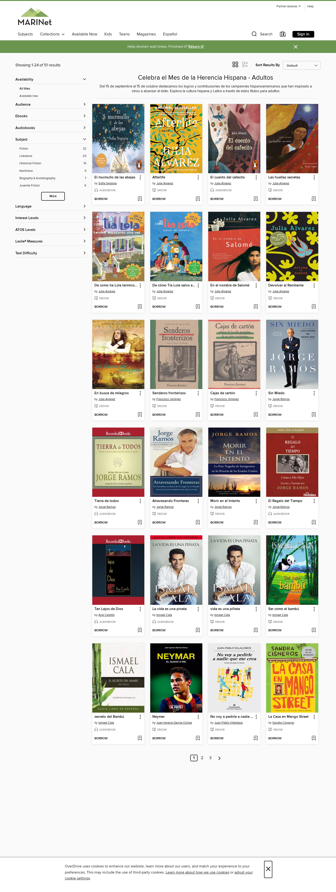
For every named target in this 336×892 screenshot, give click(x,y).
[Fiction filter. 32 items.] (52, 148)
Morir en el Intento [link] (225, 501)
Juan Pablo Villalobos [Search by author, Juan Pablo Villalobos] (228, 723)
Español (170, 34)
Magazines (146, 34)
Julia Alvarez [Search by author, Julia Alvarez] (164, 183)
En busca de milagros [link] (111, 393)
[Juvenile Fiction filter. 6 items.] (52, 185)
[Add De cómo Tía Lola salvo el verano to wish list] (198, 307)
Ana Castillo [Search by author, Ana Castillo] (106, 615)
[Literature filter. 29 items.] (52, 156)
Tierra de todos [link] (106, 501)
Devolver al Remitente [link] (286, 285)
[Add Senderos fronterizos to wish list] (198, 415)
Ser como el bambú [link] (283, 609)
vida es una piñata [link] (225, 609)
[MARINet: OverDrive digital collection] (35, 16)
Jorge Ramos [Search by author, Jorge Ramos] (281, 399)
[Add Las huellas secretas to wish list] (314, 199)
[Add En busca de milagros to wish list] (140, 415)
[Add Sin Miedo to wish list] (314, 415)
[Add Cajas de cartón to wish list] (256, 415)
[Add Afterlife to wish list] (198, 199)
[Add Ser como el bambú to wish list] (314, 631)
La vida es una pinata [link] (169, 609)
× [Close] (268, 869)
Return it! (196, 46)
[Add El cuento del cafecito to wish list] (256, 199)
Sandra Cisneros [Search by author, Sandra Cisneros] (283, 723)
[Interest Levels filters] (50, 218)
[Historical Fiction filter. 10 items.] (52, 163)
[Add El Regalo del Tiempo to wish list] (314, 523)
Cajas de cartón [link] (222, 393)
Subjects (25, 34)
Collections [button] (52, 34)
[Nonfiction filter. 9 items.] (52, 171)
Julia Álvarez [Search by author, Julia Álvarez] (222, 183)
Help (310, 6)
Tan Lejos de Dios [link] (108, 609)
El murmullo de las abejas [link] (114, 177)
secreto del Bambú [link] (109, 717)
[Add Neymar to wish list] (198, 739)
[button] (289, 6)
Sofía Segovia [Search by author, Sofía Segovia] (107, 183)
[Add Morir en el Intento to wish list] (256, 523)
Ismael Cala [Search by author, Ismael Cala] (164, 615)
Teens (124, 34)
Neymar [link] (158, 717)
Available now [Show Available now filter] (28, 96)
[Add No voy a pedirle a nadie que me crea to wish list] (256, 739)
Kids (108, 34)
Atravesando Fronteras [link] (170, 501)
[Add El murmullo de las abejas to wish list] (140, 199)
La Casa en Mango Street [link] (288, 717)
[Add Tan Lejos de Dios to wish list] (140, 631)
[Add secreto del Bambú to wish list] (140, 739)
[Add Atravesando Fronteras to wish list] (198, 523)
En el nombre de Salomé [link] (229, 285)
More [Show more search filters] (53, 196)
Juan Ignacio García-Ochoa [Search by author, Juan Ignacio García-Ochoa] (174, 723)
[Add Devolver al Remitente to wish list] (314, 307)
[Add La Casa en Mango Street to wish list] (314, 739)
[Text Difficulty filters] (50, 253)
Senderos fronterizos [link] (169, 393)
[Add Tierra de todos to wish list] (140, 523)
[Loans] (283, 35)
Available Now (84, 34)
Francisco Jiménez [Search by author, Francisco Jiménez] (168, 399)
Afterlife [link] (158, 177)
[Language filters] (50, 206)
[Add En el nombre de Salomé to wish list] (256, 307)
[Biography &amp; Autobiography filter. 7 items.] (52, 178)
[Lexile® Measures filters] (50, 241)
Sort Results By (268, 65)
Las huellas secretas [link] (284, 177)
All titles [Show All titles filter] (24, 89)
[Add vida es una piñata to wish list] (256, 631)
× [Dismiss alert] (295, 47)
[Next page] (219, 758)
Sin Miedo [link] (276, 393)
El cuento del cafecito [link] (227, 177)
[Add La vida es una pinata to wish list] (198, 631)
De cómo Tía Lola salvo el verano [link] (174, 285)
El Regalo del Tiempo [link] (285, 501)
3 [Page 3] (210, 758)
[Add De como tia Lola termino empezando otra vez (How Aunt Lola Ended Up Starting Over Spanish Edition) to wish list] (140, 307)
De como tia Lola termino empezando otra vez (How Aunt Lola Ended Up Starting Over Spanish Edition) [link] (116, 285)
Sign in (303, 34)
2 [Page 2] (202, 758)
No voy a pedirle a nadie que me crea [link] (232, 717)
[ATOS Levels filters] (50, 230)
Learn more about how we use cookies (197, 872)
